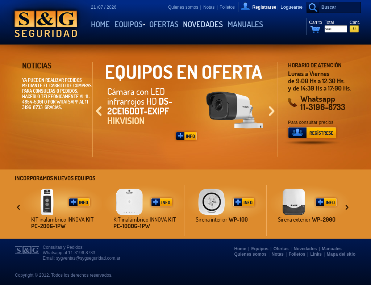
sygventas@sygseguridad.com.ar (88, 258)
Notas (208, 7)
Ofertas (163, 24)
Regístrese (312, 135)
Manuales (245, 24)
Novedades (203, 24)
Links (316, 254)
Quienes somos (183, 7)
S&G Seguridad (45, 22)
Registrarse (264, 7)
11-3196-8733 (322, 106)
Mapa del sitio (341, 254)
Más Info (186, 136)
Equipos (128, 24)
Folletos (227, 7)
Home (100, 24)
